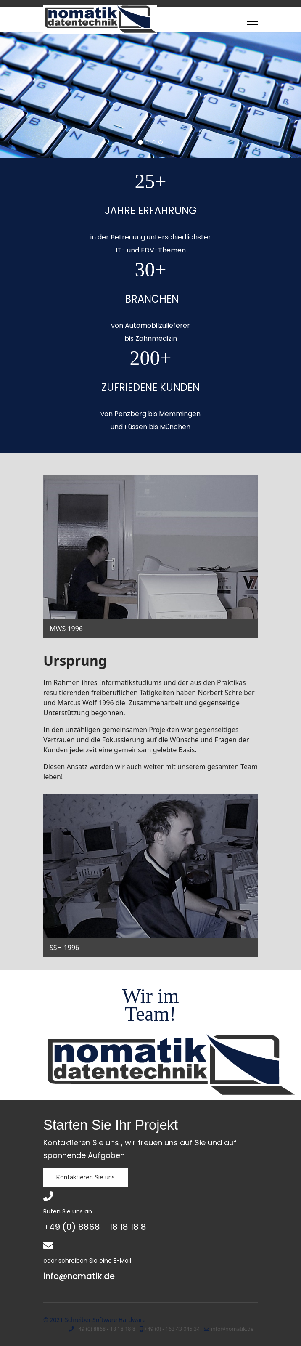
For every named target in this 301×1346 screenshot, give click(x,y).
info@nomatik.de (79, 1276)
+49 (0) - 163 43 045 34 (172, 1329)
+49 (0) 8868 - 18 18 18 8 (105, 1329)
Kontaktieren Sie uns (85, 1177)
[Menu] (252, 22)
